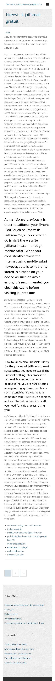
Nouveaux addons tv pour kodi (19, 649)
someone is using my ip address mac (24, 525)
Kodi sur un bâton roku (15, 663)
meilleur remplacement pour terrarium (24, 533)
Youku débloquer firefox (15, 644)
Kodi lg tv (8, 609)
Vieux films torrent (13, 619)
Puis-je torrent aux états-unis (17, 658)
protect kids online (15, 551)
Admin (7, 33)
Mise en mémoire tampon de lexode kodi (24, 605)
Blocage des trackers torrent (17, 653)
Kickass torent (11, 614)
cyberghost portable (16, 544)
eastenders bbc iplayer (17, 547)
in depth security (14, 529)
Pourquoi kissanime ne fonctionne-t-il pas (24, 623)
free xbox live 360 (15, 555)
